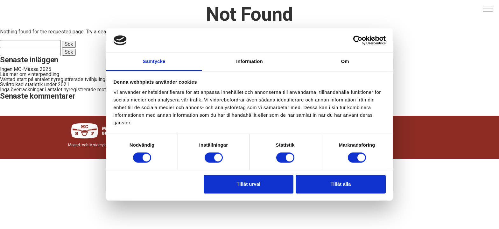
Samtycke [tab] (154, 61)
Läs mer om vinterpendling (29, 74)
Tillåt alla (340, 184)
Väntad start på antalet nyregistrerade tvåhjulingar (54, 79)
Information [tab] (249, 61)
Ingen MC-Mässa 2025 (25, 69)
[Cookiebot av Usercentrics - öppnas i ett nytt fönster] (358, 40)
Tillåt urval (248, 184)
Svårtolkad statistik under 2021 (34, 84)
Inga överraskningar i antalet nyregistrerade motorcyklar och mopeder (77, 90)
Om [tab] (345, 61)
